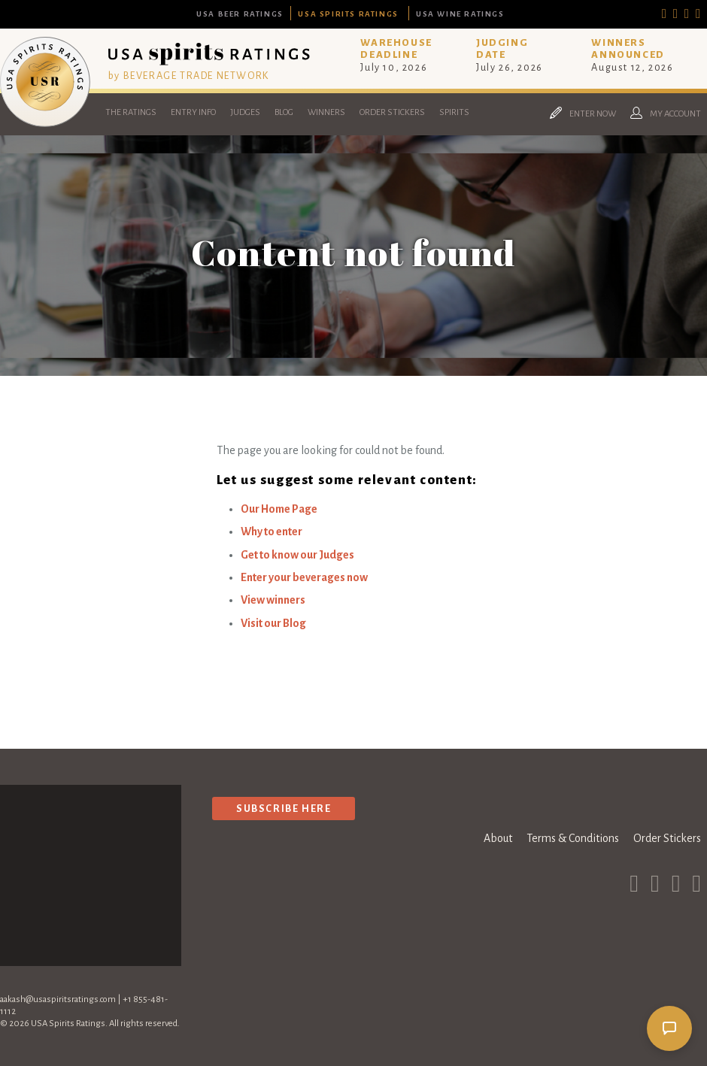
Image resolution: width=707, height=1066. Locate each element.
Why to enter (271, 531)
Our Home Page (279, 509)
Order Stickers (392, 112)
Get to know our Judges (297, 555)
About (498, 838)
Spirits (454, 112)
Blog (284, 112)
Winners (326, 112)
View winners (273, 600)
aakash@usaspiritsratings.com (58, 999)
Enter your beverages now (304, 577)
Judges (245, 112)
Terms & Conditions (572, 838)
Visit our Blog (273, 623)
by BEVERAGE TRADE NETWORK (188, 75)
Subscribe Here (283, 808)
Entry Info (193, 112)
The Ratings (130, 112)
